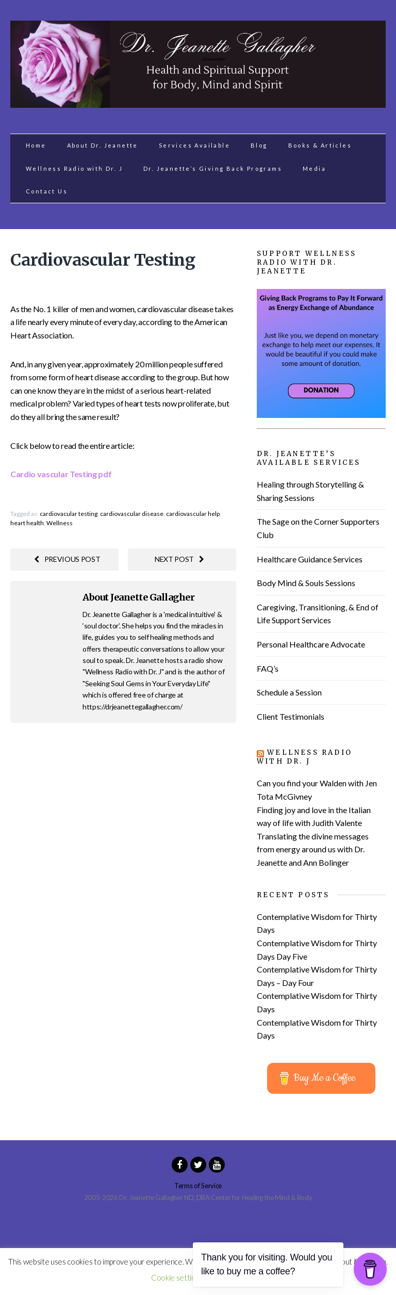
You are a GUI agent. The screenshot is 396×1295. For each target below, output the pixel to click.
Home (36, 145)
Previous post (67, 559)
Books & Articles (320, 145)
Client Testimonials (290, 716)
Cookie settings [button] (176, 1277)
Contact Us (47, 191)
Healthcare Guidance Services (309, 559)
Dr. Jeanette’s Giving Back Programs (212, 168)
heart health (27, 523)
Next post (179, 559)
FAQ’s (267, 668)
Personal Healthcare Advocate (311, 644)
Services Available (194, 145)
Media (314, 168)
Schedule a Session (289, 692)
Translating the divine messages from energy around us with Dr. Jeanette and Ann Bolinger (313, 849)
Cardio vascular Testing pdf (60, 474)
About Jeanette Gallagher (138, 597)
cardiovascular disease (131, 513)
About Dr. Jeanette (102, 145)
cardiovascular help (193, 513)
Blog (259, 145)
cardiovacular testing (68, 513)
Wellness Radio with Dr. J (74, 168)
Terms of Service (198, 1185)
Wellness (59, 523)
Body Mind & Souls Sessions (306, 583)
